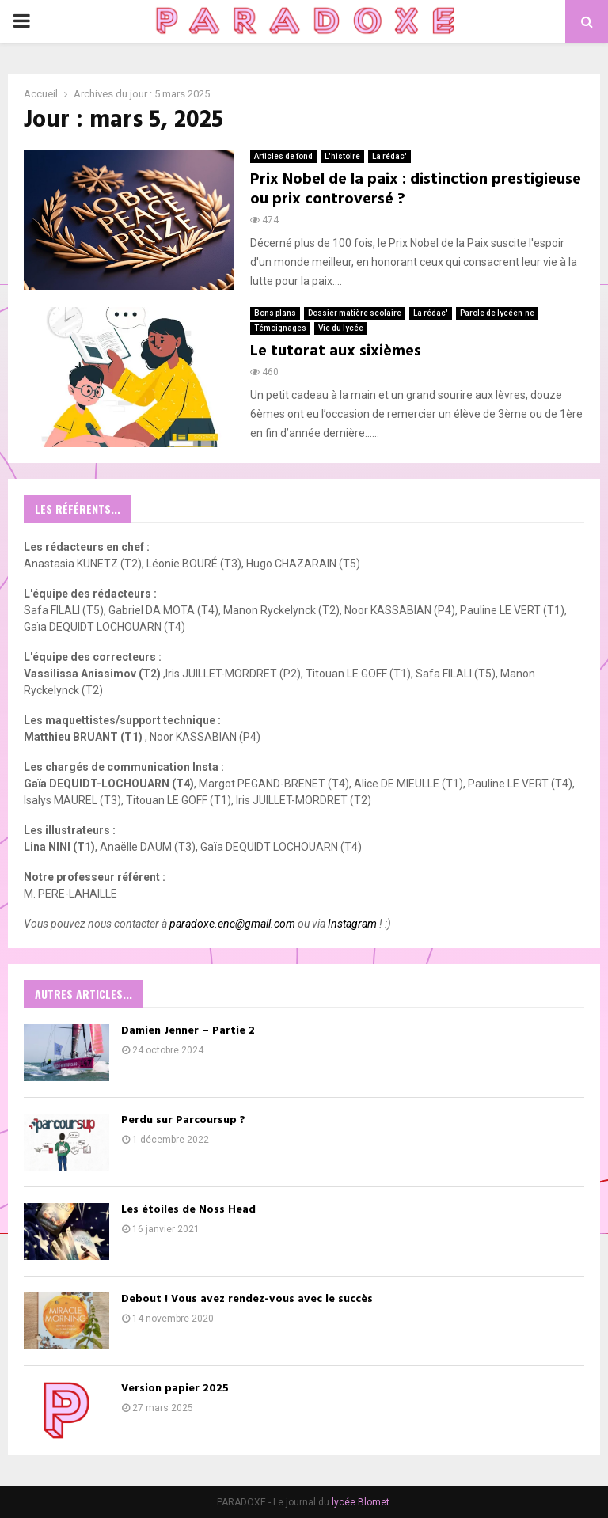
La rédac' (389, 156)
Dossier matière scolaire (354, 313)
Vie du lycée (340, 328)
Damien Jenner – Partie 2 (188, 1031)
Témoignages (280, 328)
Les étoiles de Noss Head (188, 1210)
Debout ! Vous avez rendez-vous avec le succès (247, 1299)
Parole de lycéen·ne (497, 313)
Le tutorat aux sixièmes (335, 351)
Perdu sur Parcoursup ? (185, 1120)
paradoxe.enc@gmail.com (232, 923)
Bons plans (275, 313)
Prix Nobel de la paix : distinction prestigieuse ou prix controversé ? (415, 189)
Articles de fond (283, 156)
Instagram (352, 923)
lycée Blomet (361, 1502)
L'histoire (342, 156)
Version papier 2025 (175, 1388)
